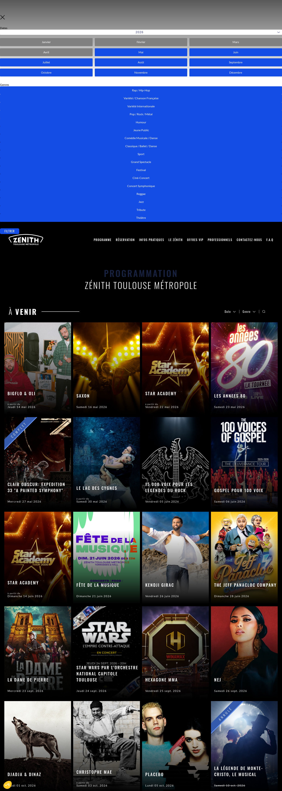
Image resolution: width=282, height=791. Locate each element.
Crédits (131, 769)
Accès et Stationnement (78, 779)
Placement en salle (74, 764)
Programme (103, 21)
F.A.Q (269, 21)
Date (230, 92)
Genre (249, 92)
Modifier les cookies (141, 780)
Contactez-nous (249, 21)
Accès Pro (133, 758)
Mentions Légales (139, 764)
